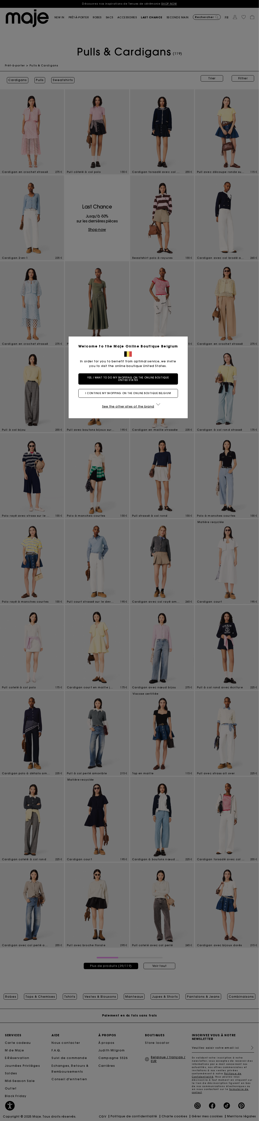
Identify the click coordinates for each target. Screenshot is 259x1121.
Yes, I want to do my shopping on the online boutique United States (129, 379)
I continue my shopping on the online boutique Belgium (129, 393)
